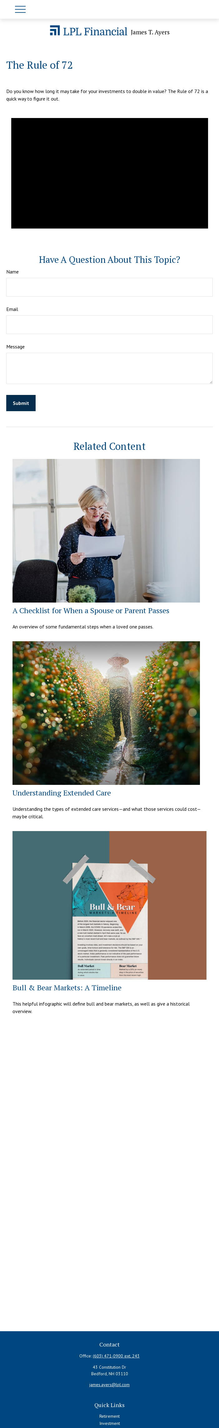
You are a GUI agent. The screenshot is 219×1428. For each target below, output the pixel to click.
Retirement (109, 1416)
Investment (109, 1423)
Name (12, 271)
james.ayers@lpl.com (109, 1384)
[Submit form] (21, 403)
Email (12, 309)
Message (15, 346)
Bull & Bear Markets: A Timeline (67, 987)
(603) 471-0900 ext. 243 (116, 1356)
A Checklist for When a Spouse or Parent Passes (90, 610)
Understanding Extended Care (61, 793)
